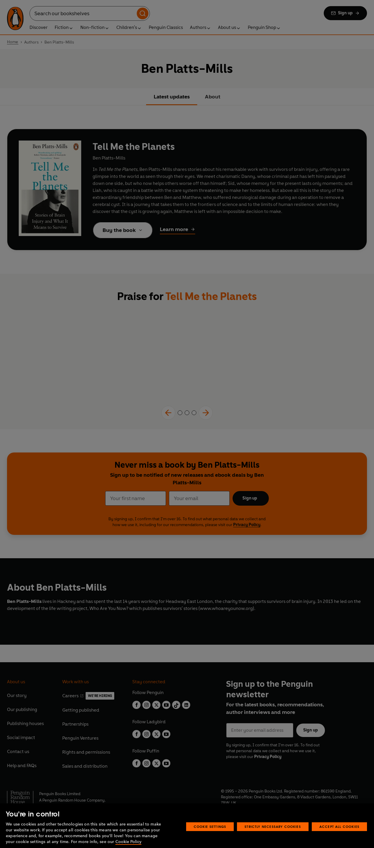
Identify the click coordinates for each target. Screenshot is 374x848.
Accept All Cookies (339, 833)
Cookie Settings (210, 833)
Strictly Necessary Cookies (273, 833)
